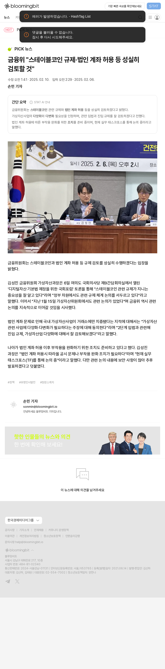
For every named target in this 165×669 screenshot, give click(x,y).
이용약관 (10, 536)
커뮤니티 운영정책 (58, 530)
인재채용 (39, 530)
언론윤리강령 (72, 536)
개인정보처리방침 (29, 536)
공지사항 (10, 530)
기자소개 (24, 530)
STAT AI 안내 (39, 102)
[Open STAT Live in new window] (133, 6)
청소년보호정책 (52, 536)
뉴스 (7, 17)
